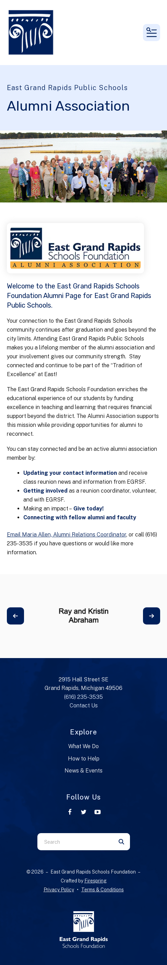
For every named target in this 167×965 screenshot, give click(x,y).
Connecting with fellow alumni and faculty (79, 517)
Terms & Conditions (102, 889)
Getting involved (45, 490)
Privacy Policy (59, 889)
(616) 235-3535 (83, 697)
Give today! (89, 508)
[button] (151, 32)
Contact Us (84, 705)
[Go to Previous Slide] (15, 615)
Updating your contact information (70, 473)
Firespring (95, 880)
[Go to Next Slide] (151, 615)
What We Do (83, 746)
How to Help (83, 758)
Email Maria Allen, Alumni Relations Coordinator (66, 534)
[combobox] (75, 841)
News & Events (83, 770)
